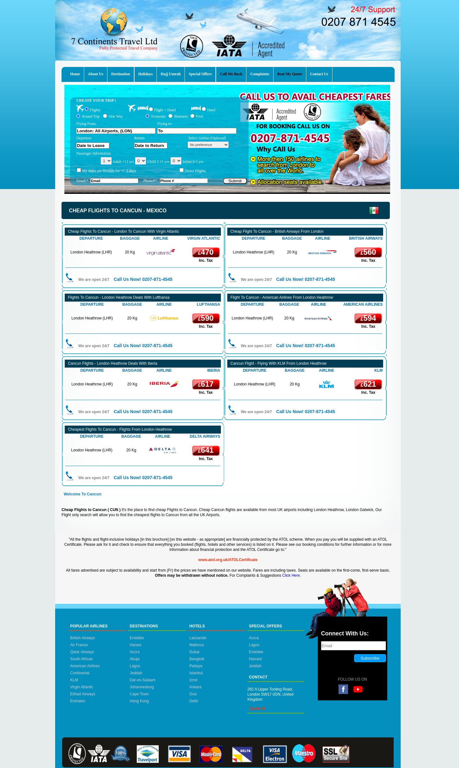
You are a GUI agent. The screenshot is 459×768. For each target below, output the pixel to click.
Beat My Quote (289, 74)
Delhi (193, 701)
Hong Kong (139, 701)
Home (75, 74)
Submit (234, 181)
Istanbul (196, 673)
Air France (79, 645)
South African (81, 659)
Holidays (145, 74)
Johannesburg (142, 687)
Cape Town (139, 694)
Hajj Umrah (171, 74)
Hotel (211, 109)
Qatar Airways (82, 652)
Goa (193, 694)
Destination (120, 74)
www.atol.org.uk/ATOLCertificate (228, 560)
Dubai (194, 652)
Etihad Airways (82, 694)
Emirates (77, 701)
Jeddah (136, 673)
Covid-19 (257, 708)
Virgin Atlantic (81, 687)
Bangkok (196, 659)
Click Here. (291, 575)
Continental (80, 673)
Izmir (193, 680)
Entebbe (137, 638)
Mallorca (196, 645)
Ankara (195, 687)
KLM (74, 680)
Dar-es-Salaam (143, 680)
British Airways (82, 638)
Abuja (135, 659)
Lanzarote (197, 638)
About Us (95, 74)
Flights (95, 109)
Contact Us (319, 74)
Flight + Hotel (165, 110)
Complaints (259, 74)
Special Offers (200, 74)
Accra (135, 652)
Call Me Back (231, 74)
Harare (136, 645)
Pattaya (195, 666)
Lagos (135, 666)
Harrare (255, 659)
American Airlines (85, 666)
